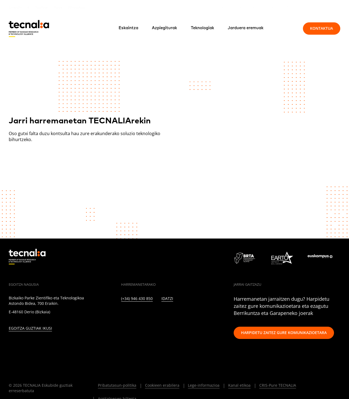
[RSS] (181, 314)
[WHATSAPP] (205, 314)
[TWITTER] (134, 314)
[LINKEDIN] (123, 314)
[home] (29, 28)
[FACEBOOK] (158, 314)
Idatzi (167, 298)
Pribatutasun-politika (117, 385)
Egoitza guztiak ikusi (30, 328)
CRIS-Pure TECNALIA (277, 385)
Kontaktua (321, 28)
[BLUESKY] (217, 314)
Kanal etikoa (239, 385)
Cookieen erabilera (162, 385)
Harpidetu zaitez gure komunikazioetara (284, 332)
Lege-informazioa (203, 385)
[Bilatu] (286, 28)
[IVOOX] (193, 314)
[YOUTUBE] (170, 314)
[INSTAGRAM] (146, 314)
